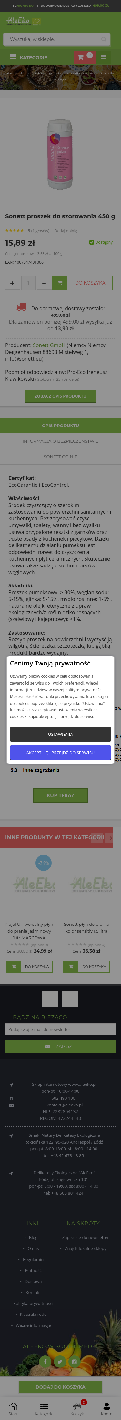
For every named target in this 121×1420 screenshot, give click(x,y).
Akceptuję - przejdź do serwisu (60, 752)
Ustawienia (60, 734)
